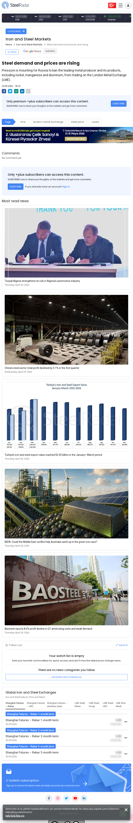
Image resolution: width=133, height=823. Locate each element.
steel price (77, 122)
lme (23, 122)
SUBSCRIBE (119, 103)
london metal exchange (48, 122)
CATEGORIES (16, 31)
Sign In (66, 186)
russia (95, 122)
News (9, 44)
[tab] (15, 705)
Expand (122, 645)
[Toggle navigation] (128, 5)
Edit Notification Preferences (67, 677)
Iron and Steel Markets (29, 44)
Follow (12, 51)
